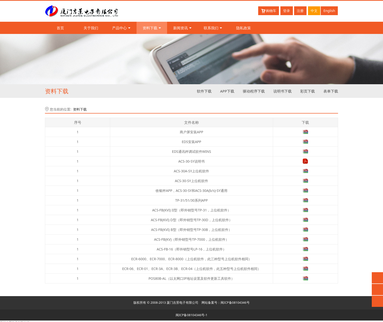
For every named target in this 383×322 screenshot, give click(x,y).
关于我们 (91, 27)
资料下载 (152, 27)
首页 (60, 27)
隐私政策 (243, 27)
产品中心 (121, 27)
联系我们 (213, 27)
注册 (300, 10)
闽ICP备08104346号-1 (191, 315)
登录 (286, 10)
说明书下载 (282, 91)
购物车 (268, 10)
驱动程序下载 (254, 91)
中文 (314, 10)
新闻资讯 (182, 27)
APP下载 (227, 91)
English (329, 10)
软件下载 (204, 91)
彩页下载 (307, 91)
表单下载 (330, 91)
